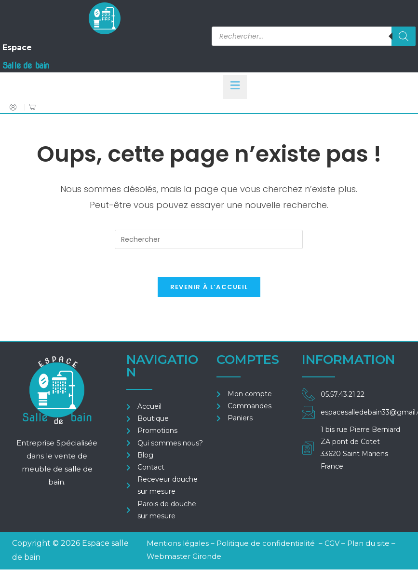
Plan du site (368, 544)
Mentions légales (178, 544)
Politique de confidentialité (265, 544)
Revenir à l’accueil (209, 288)
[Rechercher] (403, 36)
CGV (332, 544)
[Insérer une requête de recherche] (209, 239)
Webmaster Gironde (184, 557)
